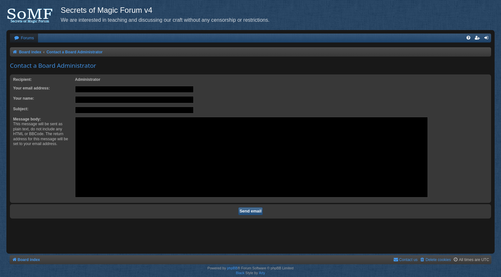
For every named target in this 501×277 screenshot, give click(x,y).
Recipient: (22, 79)
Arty (262, 273)
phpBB (232, 268)
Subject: (20, 109)
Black (240, 273)
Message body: (27, 119)
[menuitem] (23, 38)
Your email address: (31, 88)
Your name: (23, 98)
